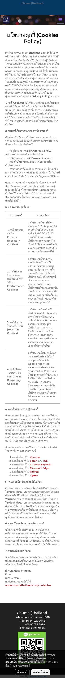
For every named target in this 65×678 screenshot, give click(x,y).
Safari (33, 460)
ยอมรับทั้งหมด (40, 672)
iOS (45, 460)
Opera (34, 475)
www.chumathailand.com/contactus (28, 585)
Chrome (35, 457)
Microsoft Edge (39, 468)
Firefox (34, 471)
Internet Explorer (40, 464)
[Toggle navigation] (60, 20)
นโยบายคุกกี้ (24, 665)
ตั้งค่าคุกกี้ (22, 672)
